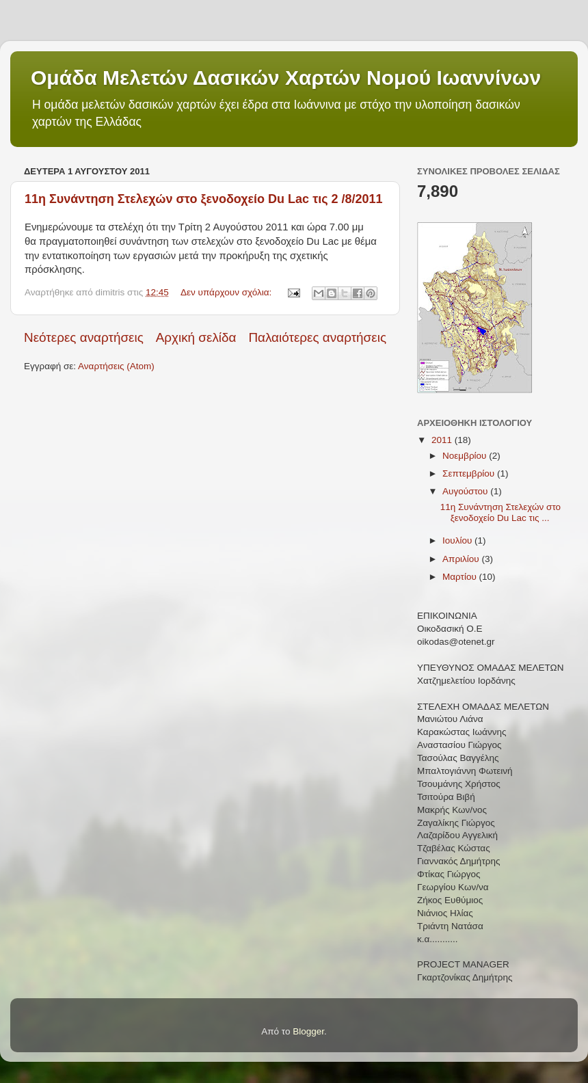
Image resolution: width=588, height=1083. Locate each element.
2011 (443, 440)
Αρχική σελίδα (196, 337)
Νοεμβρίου (465, 456)
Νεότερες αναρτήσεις (84, 337)
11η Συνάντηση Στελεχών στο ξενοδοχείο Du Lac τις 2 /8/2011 (204, 199)
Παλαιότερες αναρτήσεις (317, 337)
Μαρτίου (460, 577)
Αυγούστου (466, 491)
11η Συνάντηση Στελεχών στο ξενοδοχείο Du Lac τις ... (500, 512)
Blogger (308, 1031)
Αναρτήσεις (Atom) (116, 366)
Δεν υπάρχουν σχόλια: (227, 292)
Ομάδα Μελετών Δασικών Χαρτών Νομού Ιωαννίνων (286, 77)
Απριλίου (461, 559)
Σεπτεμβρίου (469, 473)
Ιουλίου (458, 540)
